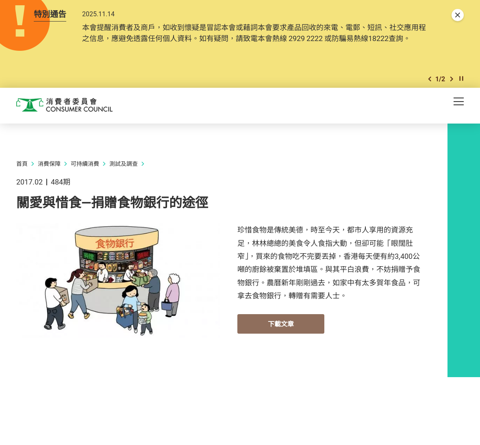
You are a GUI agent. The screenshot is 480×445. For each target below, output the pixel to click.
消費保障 (49, 178)
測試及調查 (123, 178)
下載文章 (281, 338)
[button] (429, 93)
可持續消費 (85, 178)
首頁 (22, 178)
